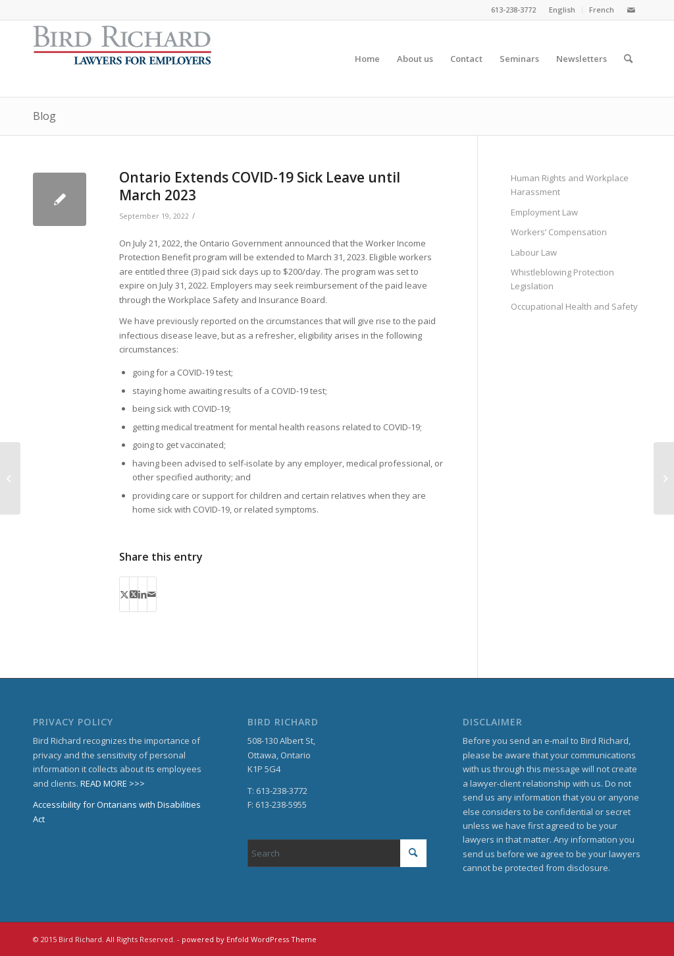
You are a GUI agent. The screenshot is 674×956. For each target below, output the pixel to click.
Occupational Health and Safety (574, 306)
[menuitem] (562, 10)
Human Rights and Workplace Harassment (570, 185)
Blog (44, 116)
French (601, 9)
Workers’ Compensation (559, 232)
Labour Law (534, 252)
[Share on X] (124, 594)
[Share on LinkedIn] (142, 594)
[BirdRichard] (122, 58)
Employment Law (544, 212)
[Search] (628, 58)
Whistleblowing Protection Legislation (562, 279)
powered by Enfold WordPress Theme (249, 939)
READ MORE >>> (112, 783)
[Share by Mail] (151, 594)
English (562, 9)
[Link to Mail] (631, 10)
